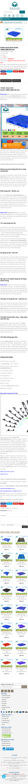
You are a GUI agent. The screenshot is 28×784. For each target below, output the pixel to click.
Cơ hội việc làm (5, 718)
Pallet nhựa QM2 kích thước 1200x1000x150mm (21, 670)
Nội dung (3, 515)
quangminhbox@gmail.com (7, 488)
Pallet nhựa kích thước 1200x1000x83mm (6, 652)
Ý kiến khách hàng (5, 720)
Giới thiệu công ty (5, 716)
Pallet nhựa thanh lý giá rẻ (7, 471)
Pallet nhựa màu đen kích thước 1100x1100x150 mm (6, 598)
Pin (21, 71)
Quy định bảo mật (5, 741)
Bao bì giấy (4, 703)
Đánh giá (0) (16, 80)
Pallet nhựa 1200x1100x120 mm (7, 563)
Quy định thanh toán (6, 743)
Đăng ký (24, 686)
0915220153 (11, 58)
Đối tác (3, 724)
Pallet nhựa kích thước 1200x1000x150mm (21, 652)
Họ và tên (9, 510)
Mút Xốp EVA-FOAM (6, 707)
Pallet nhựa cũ (4, 474)
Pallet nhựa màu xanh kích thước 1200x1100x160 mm (6, 616)
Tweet (9, 71)
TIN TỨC (3, 709)
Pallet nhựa (3, 94)
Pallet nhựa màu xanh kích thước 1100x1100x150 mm (21, 598)
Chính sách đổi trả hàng (7, 733)
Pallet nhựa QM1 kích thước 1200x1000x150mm (6, 670)
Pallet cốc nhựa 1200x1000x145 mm (7, 546)
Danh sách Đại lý (5, 722)
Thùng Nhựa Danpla (6, 695)
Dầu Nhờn (4, 705)
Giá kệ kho (4, 699)
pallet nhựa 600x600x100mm (6, 580)
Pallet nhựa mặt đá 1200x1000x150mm (21, 546)
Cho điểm (3, 525)
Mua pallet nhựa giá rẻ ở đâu (9, 393)
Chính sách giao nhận (6, 729)
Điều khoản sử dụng (6, 745)
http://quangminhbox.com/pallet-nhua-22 (11, 491)
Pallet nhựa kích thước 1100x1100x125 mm (21, 616)
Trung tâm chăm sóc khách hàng (13, 22)
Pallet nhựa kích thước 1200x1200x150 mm (6, 634)
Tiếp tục (25, 526)
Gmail (3, 73)
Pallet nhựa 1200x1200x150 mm (21, 580)
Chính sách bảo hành (6, 731)
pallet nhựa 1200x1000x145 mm (21, 563)
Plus (15, 71)
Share (3, 71)
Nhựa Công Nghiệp (6, 697)
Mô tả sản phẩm (6, 80)
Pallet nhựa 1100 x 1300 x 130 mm (21, 633)
